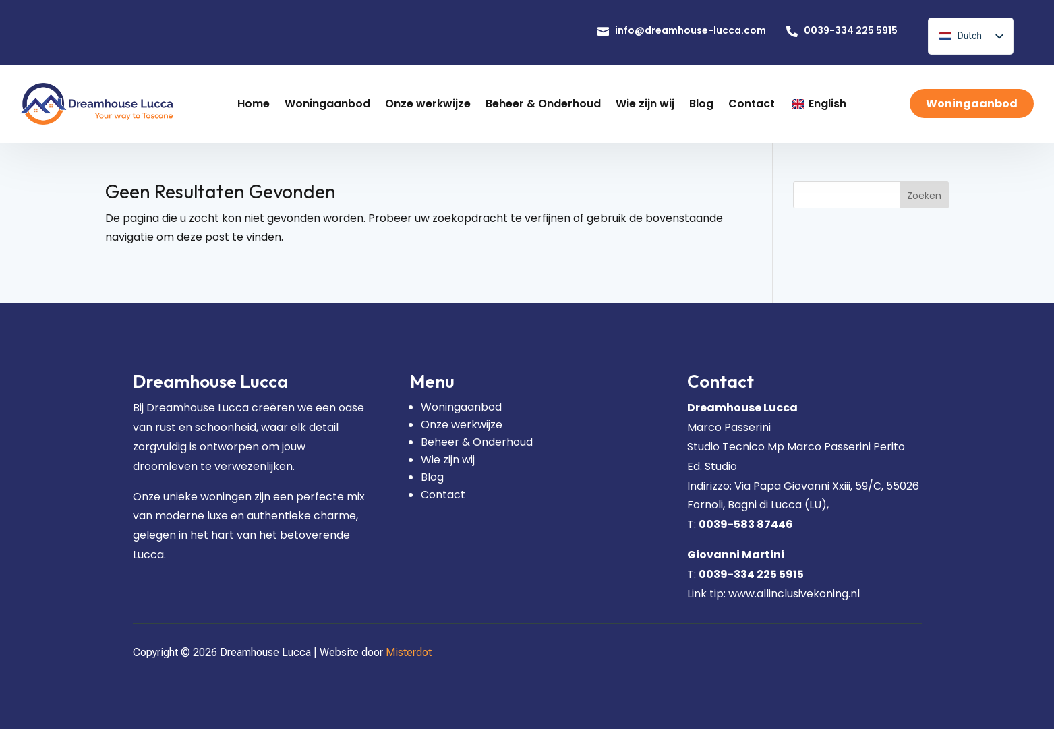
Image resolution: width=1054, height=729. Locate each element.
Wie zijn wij (448, 459)
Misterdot (409, 652)
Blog (432, 477)
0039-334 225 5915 (751, 574)
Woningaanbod (461, 407)
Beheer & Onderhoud (477, 442)
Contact (443, 494)
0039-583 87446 (746, 524)
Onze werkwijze (461, 424)
